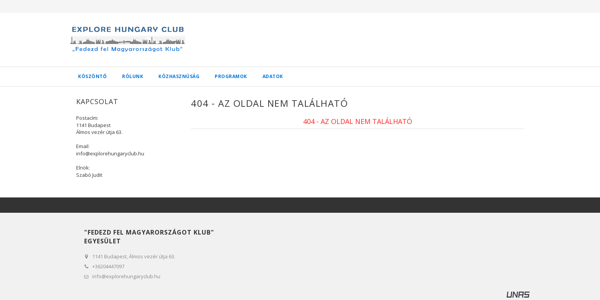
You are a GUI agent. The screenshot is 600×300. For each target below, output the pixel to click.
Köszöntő (92, 76)
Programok (231, 76)
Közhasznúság (178, 76)
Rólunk (132, 76)
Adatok (272, 76)
